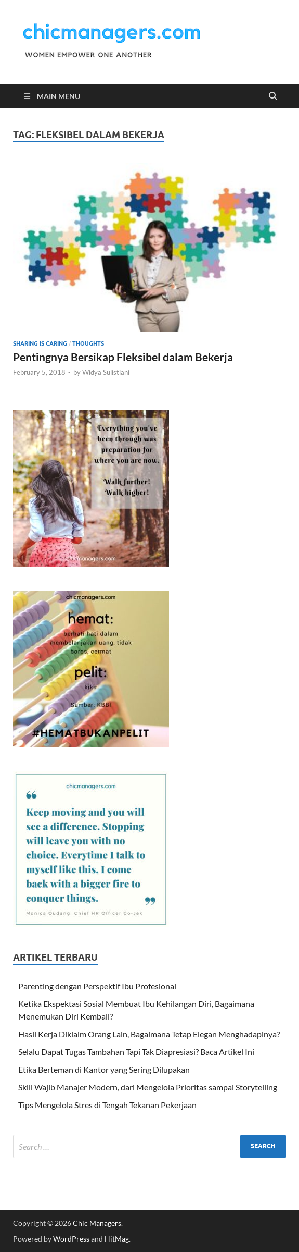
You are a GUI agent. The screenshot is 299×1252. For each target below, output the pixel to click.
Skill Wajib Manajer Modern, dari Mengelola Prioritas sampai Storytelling (147, 1087)
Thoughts (88, 343)
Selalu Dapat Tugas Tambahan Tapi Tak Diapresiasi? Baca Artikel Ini (136, 1052)
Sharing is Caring (40, 343)
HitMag (117, 1238)
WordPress (71, 1238)
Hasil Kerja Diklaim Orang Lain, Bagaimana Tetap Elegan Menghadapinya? (149, 1034)
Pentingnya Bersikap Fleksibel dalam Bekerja (123, 356)
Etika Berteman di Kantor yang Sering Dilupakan (104, 1069)
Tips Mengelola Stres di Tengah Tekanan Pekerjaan (107, 1105)
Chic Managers (97, 1223)
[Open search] (273, 96)
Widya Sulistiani (105, 372)
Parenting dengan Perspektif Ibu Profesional (97, 986)
